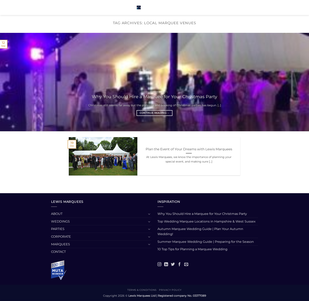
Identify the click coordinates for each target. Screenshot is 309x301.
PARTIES (57, 229)
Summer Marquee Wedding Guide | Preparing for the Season (205, 242)
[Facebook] (179, 264)
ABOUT (56, 214)
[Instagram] (159, 264)
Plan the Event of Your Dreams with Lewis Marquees (189, 149)
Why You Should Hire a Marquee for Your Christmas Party (154, 96)
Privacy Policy (170, 289)
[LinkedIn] (166, 264)
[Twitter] (173, 264)
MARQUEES (60, 244)
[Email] (186, 264)
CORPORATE (61, 236)
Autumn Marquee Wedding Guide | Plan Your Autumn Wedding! (200, 231)
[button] (58, 7)
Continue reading (154, 113)
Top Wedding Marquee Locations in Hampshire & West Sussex (206, 221)
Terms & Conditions (141, 289)
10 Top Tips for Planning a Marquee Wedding (192, 249)
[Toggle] (149, 213)
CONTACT (58, 252)
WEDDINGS (60, 221)
